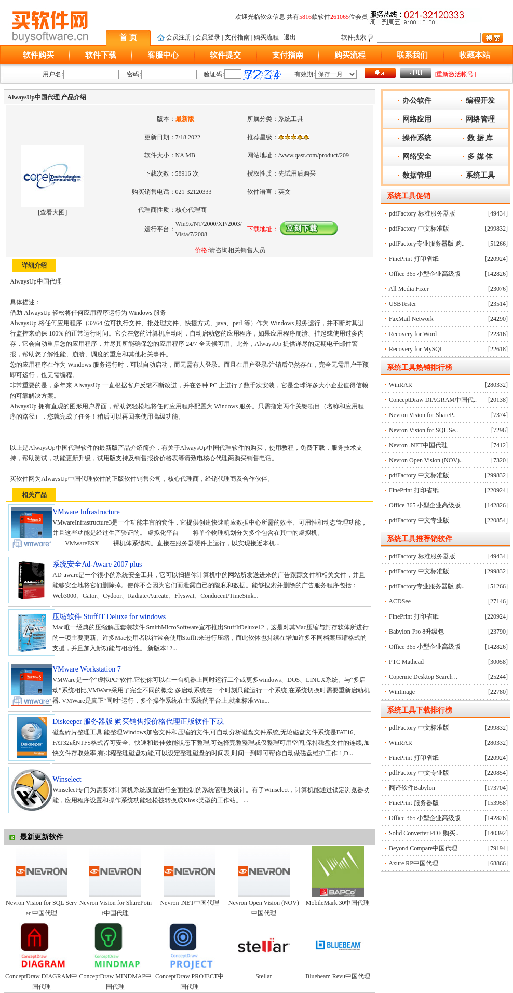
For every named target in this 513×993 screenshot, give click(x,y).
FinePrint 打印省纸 (414, 258)
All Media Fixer (408, 288)
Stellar (263, 976)
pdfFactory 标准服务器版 (422, 213)
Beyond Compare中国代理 (423, 848)
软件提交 (225, 55)
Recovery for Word (413, 334)
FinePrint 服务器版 (414, 803)
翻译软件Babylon (412, 787)
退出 (290, 37)
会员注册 (178, 37)
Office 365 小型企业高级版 (425, 273)
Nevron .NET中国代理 (189, 902)
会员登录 (207, 37)
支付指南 (237, 37)
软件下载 (100, 55)
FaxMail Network (411, 319)
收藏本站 (474, 55)
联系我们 (412, 55)
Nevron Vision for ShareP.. (422, 415)
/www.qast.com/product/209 (313, 155)
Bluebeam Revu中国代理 (337, 976)
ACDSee (399, 601)
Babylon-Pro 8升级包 (416, 631)
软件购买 (38, 55)
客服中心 (163, 55)
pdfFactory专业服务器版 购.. (427, 243)
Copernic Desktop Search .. (423, 676)
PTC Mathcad (406, 661)
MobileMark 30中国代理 (338, 902)
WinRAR (400, 384)
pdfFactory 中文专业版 (419, 520)
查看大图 (52, 212)
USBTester (402, 303)
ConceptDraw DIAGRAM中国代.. (433, 400)
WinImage (402, 691)
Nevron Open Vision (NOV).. (426, 460)
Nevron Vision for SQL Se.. (423, 430)
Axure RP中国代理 (413, 863)
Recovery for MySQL (416, 349)
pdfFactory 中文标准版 (419, 228)
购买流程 (266, 37)
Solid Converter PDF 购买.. (423, 833)
